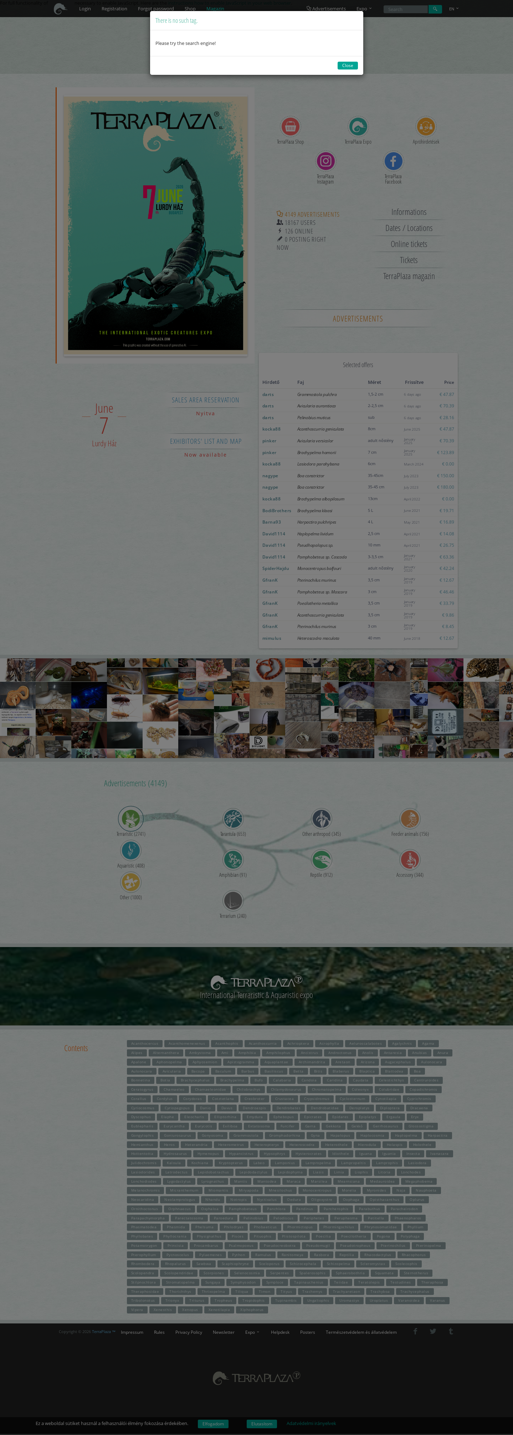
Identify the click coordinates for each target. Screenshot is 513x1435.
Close (347, 65)
